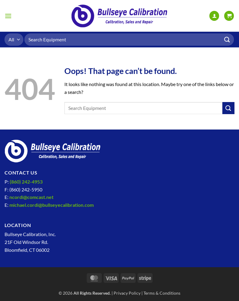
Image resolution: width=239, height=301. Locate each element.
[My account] (214, 16)
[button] (8, 15)
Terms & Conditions (162, 293)
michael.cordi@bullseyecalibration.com (51, 205)
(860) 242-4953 (26, 181)
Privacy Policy (127, 293)
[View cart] (229, 16)
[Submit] (227, 39)
